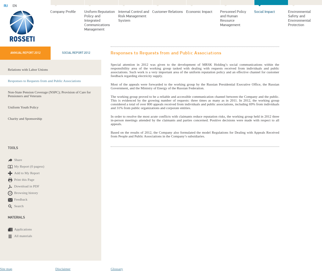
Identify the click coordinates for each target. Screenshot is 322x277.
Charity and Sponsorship (25, 118)
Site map (6, 269)
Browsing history (23, 193)
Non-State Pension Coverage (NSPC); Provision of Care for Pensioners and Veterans (49, 94)
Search (16, 206)
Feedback (17, 199)
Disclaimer (62, 269)
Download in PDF (23, 186)
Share (15, 160)
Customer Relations (167, 12)
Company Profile (63, 12)
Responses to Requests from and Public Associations (44, 81)
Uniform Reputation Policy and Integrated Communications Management (99, 20)
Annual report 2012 (25, 53)
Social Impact (264, 12)
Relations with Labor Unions (28, 69)
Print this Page (21, 180)
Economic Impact (199, 12)
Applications (20, 229)
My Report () (26, 166)
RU (6, 6)
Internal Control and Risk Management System (133, 16)
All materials (20, 236)
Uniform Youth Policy (23, 107)
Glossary (117, 269)
